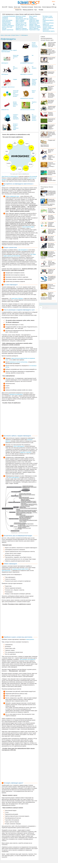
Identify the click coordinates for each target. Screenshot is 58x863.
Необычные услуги (34, 21)
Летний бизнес (19, 27)
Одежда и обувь (33, 24)
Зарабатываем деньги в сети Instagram (51, 108)
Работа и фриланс (33, 28)
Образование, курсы (34, 23)
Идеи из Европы (20, 21)
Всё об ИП (4, 7)
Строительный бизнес (48, 23)
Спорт (44, 21)
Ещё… (36, 9)
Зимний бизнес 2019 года (22, 18)
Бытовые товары (6, 24)
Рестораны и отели (47, 16)
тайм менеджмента (23, 249)
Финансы (10, 7)
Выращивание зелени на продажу (51, 120)
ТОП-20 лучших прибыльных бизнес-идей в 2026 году (52, 44)
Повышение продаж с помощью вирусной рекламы (34, 82)
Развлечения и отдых (34, 29)
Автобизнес (5, 17)
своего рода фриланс (13, 477)
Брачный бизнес (6, 21)
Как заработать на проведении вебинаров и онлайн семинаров (48, 279)
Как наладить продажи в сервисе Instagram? (51, 126)
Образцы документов (28, 9)
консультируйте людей (28, 226)
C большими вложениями (8, 16)
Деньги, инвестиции (7, 27)
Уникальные (46, 29)
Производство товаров (35, 27)
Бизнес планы (37, 7)
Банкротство (18, 9)
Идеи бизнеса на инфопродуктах (10, 176)
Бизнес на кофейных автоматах (50, 67)
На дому (31, 17)
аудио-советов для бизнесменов (12, 255)
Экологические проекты (49, 31)
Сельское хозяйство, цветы (48, 18)
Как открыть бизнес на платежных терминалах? (51, 238)
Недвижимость (33, 18)
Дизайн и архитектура (7, 29)
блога (26, 569)
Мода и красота (33, 16)
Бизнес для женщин (7, 20)
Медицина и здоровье (21, 28)
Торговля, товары (47, 27)
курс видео (33, 254)
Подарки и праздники (34, 25)
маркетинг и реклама (25, 452)
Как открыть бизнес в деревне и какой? (51, 88)
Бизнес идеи (17, 7)
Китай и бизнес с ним (21, 25)
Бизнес (2, 35)
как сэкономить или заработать (28, 659)
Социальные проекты (48, 20)
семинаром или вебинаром (16, 394)
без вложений (33, 176)
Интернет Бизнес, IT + (21, 24)
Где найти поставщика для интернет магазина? (51, 95)
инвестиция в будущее (17, 298)
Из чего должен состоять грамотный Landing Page (52, 210)
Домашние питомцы (21, 16)
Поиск (53, 4)
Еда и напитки (19, 17)
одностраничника (6, 570)
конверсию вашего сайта (18, 569)
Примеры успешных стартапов (50, 114)
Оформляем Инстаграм (51, 72)
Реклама (41, 9)
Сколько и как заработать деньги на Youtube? (51, 271)
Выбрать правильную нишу (12, 196)
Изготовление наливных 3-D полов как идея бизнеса (52, 172)
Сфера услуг (46, 24)
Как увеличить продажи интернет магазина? (34, 117)
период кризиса (30, 639)
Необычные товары (34, 20)
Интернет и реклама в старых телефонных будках (15, 126)
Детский (4, 28)
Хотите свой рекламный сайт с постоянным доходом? (15, 93)
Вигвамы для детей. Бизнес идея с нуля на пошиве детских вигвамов (48, 134)
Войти (53, 1)
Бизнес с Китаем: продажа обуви (52, 179)
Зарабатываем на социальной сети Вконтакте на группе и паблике (48, 194)
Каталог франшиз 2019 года (49, 7)
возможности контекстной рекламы (18, 362)
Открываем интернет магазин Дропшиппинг (51, 224)
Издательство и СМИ (21, 23)
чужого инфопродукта (18, 446)
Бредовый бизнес (6, 23)
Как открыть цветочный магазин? (51, 101)
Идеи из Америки (20, 20)
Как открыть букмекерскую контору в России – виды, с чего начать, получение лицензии (48, 254)
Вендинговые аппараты (8, 25)
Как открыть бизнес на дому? (51, 151)
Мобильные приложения (22, 29)
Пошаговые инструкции (27, 7)
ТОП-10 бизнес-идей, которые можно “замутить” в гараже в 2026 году (48, 52)
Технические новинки (48, 25)
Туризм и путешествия (48, 28)
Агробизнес (5, 18)
